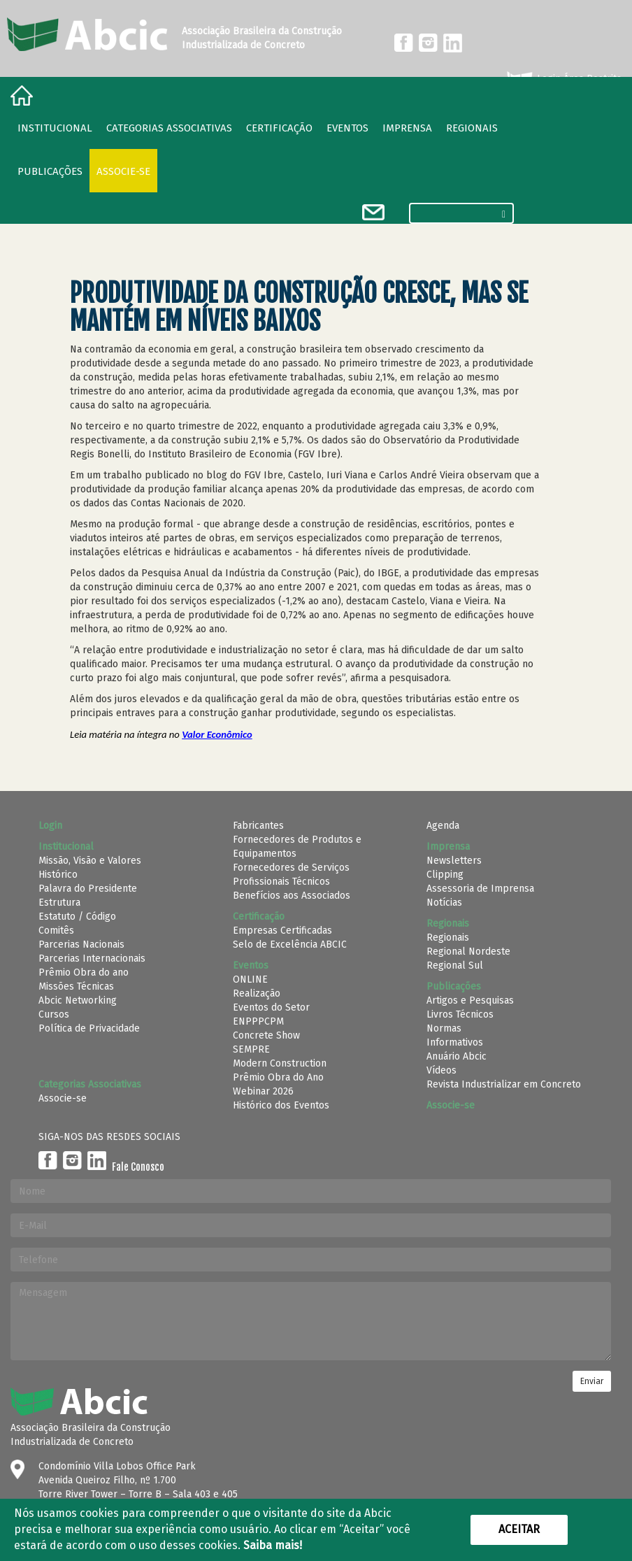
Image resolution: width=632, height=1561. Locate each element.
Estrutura (59, 902)
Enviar (591, 1381)
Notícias (444, 902)
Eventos (347, 128)
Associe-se (123, 171)
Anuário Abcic (456, 1056)
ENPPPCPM (258, 1021)
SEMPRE (251, 1049)
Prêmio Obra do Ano (278, 1077)
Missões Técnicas (76, 986)
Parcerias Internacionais (91, 958)
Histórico (58, 875)
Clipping (445, 875)
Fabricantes (258, 826)
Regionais (447, 937)
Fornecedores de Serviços (291, 868)
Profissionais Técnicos (281, 882)
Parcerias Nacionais (81, 944)
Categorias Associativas (169, 128)
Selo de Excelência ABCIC (290, 944)
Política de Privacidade (89, 1028)
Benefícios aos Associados (291, 895)
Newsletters (454, 861)
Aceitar (519, 1529)
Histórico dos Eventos (281, 1105)
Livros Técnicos (460, 1014)
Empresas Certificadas (282, 930)
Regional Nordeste (468, 951)
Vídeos (441, 1070)
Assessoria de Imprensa (480, 888)
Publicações (49, 171)
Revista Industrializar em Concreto (503, 1084)
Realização (256, 993)
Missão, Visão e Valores (89, 861)
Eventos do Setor (271, 1007)
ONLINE (250, 979)
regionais (472, 128)
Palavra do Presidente (87, 888)
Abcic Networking (77, 1000)
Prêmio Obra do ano (83, 972)
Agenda (442, 826)
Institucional (54, 128)
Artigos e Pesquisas (470, 1000)
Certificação (279, 128)
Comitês (56, 930)
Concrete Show (266, 1035)
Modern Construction (279, 1063)
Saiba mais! (272, 1545)
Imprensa (407, 128)
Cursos (53, 1014)
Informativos (454, 1042)
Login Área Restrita (563, 79)
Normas (443, 1028)
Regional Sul (454, 965)
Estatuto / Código (77, 916)
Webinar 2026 (263, 1091)
